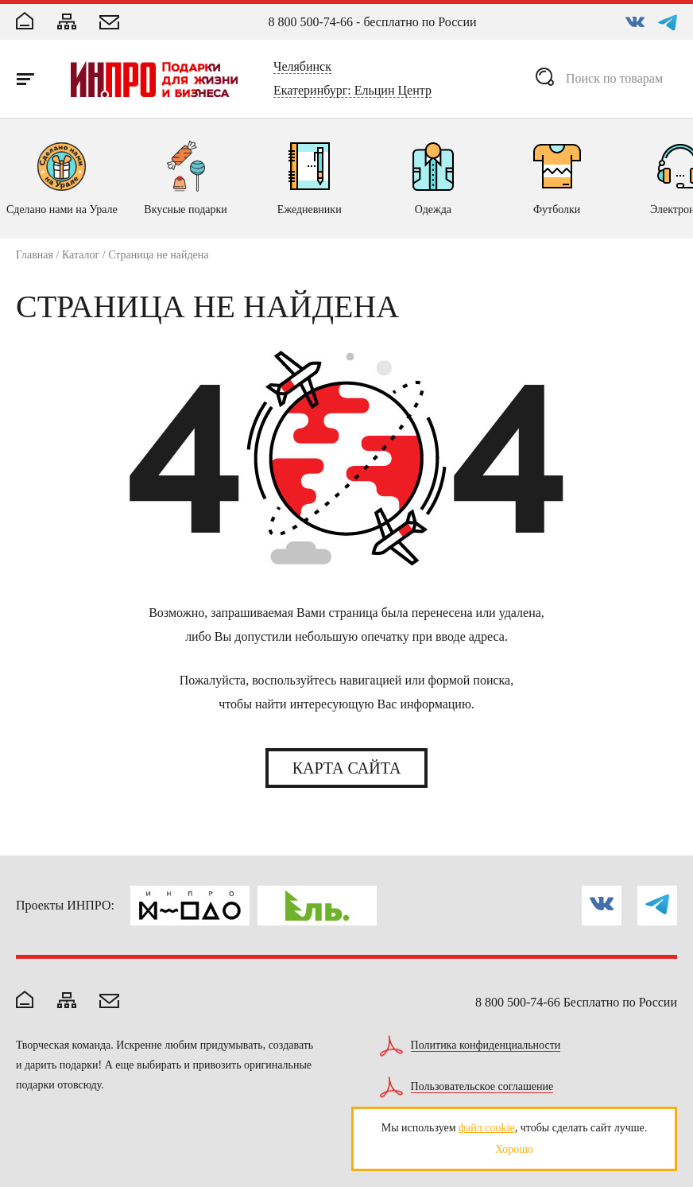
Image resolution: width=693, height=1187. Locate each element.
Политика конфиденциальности (486, 1045)
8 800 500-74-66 (310, 22)
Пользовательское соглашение (482, 1086)
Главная (34, 255)
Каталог (80, 255)
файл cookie (487, 1128)
